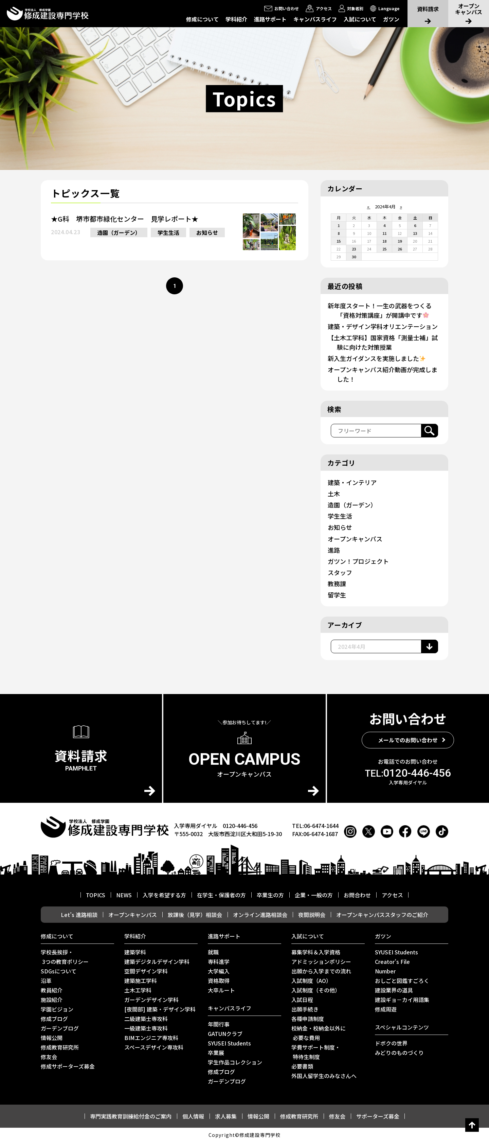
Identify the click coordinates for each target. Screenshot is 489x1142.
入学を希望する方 (164, 895)
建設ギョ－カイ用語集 (402, 1000)
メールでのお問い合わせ (408, 740)
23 (354, 249)
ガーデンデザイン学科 (151, 1000)
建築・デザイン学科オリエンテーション (383, 326)
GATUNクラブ (225, 1033)
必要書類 (302, 1066)
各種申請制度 (307, 1019)
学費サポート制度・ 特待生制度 (315, 1052)
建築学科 (135, 952)
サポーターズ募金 (377, 1116)
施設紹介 (51, 1000)
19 (400, 241)
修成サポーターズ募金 (68, 1066)
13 (415, 233)
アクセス (392, 895)
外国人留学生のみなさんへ (324, 1076)
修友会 (49, 1057)
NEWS (124, 895)
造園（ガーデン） (119, 232)
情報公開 (51, 1038)
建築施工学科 (140, 980)
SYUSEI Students (229, 1043)
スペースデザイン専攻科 (153, 1047)
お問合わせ (357, 895)
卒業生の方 (270, 895)
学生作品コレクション (235, 1062)
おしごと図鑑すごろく (402, 980)
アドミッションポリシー (321, 961)
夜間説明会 (311, 915)
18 (384, 241)
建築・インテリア (352, 482)
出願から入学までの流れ (321, 971)
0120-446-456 (408, 772)
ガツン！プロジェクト (358, 561)
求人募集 (226, 1116)
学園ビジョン (57, 1009)
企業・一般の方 (314, 895)
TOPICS (95, 895)
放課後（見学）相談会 (195, 915)
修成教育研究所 (60, 1047)
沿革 (46, 980)
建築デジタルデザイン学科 (156, 961)
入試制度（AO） (311, 980)
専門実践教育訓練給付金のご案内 (130, 1116)
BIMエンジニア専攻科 (151, 1038)
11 (384, 233)
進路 (334, 550)
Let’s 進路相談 (79, 915)
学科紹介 (236, 19)
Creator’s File (392, 961)
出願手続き (305, 1009)
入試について (360, 19)
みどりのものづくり (399, 1053)
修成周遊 (386, 1009)
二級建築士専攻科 (146, 1019)
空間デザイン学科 (146, 971)
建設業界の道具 (394, 990)
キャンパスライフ (315, 19)
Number (385, 971)
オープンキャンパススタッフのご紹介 (382, 915)
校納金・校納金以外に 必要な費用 (318, 1033)
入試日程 (302, 1000)
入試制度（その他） (315, 990)
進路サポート (270, 19)
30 (354, 256)
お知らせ (207, 232)
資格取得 (219, 980)
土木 (334, 493)
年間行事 (219, 1024)
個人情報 (193, 1116)
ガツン (391, 19)
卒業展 (216, 1053)
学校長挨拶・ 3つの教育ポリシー (65, 957)
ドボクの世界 (391, 1043)
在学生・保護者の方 (221, 895)
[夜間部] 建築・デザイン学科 (160, 1009)
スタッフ (340, 572)
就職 (213, 952)
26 (400, 249)
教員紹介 (51, 990)
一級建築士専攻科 (146, 1028)
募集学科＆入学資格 (315, 952)
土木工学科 (137, 990)
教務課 (337, 583)
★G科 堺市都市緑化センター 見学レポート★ (124, 219)
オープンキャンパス (355, 538)
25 (384, 249)
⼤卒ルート (221, 990)
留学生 (337, 594)
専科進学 (219, 961)
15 (339, 241)
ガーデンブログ (60, 1028)
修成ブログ (54, 1019)
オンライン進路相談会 (260, 915)
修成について (202, 19)
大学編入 (219, 971)
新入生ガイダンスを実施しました (376, 358)
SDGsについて (58, 971)
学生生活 (168, 232)
